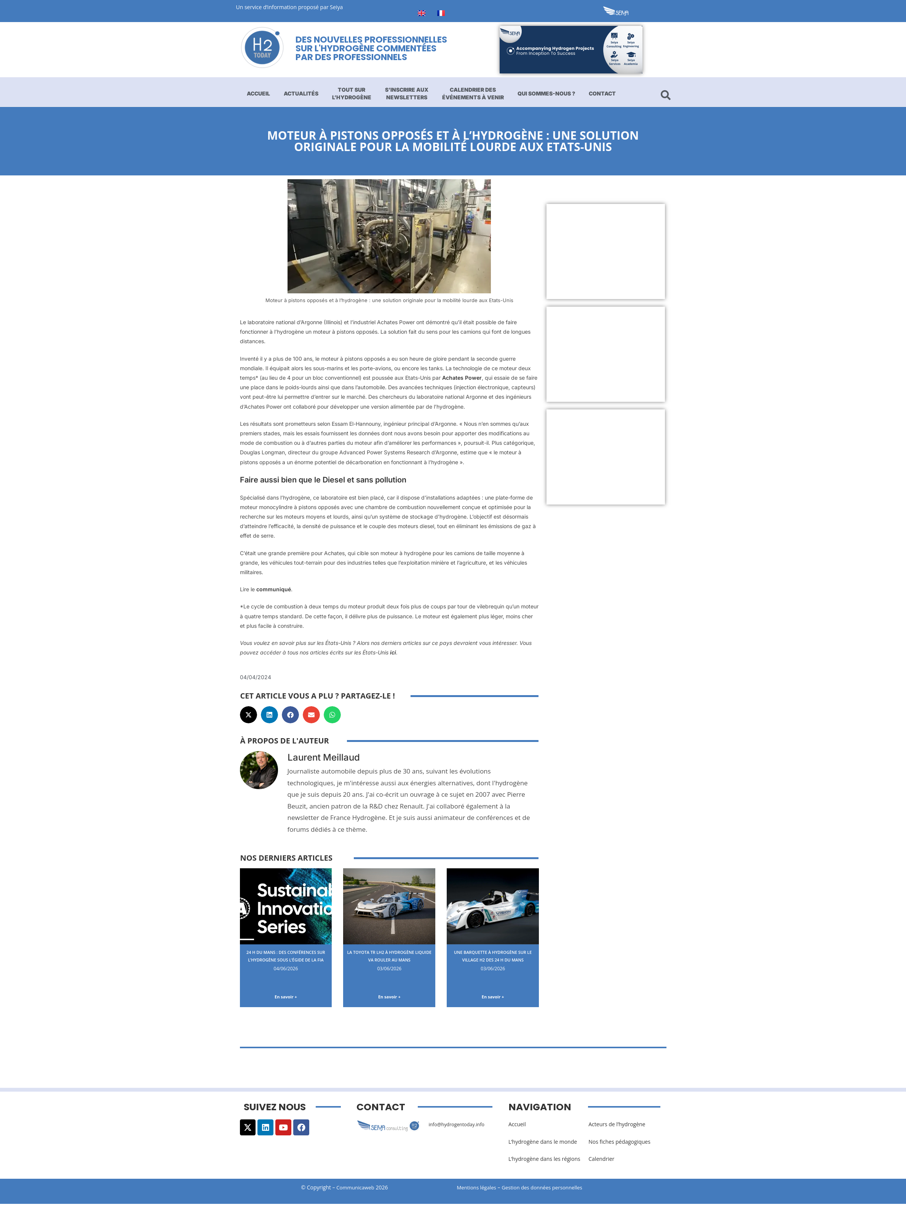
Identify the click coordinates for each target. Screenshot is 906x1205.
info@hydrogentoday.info (460, 1125)
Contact (602, 93)
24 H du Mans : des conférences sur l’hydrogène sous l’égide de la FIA (285, 963)
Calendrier (601, 1160)
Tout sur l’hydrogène (351, 93)
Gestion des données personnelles (549, 1188)
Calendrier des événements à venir (473, 93)
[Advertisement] (605, 251)
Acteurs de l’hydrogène (616, 1125)
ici (393, 652)
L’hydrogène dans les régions (544, 1160)
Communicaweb (355, 1188)
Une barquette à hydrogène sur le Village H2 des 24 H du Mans (493, 959)
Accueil (258, 93)
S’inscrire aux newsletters (406, 93)
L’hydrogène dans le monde (542, 1143)
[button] (248, 714)
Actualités (301, 93)
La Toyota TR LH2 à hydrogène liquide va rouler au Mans (389, 959)
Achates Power (462, 377)
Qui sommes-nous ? (546, 93)
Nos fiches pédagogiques (619, 1143)
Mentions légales (478, 1188)
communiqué (273, 589)
